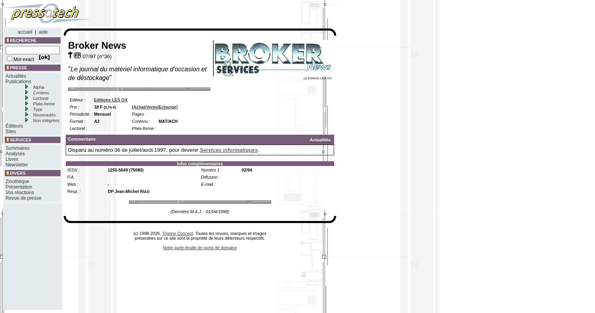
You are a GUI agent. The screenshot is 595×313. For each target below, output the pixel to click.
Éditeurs (14, 126)
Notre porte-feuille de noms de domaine (200, 247)
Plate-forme (44, 103)
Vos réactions (20, 192)
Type (37, 109)
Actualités (16, 76)
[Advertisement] (224, 15)
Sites (11, 131)
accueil (24, 32)
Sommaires (18, 148)
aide (43, 32)
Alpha (38, 87)
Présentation (19, 187)
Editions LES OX (110, 99)
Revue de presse (24, 198)
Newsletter (17, 165)
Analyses (15, 153)
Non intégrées (46, 120)
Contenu (41, 92)
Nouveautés (44, 115)
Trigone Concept (177, 233)
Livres (12, 159)
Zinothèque (17, 181)
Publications (18, 81)
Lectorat (41, 98)
